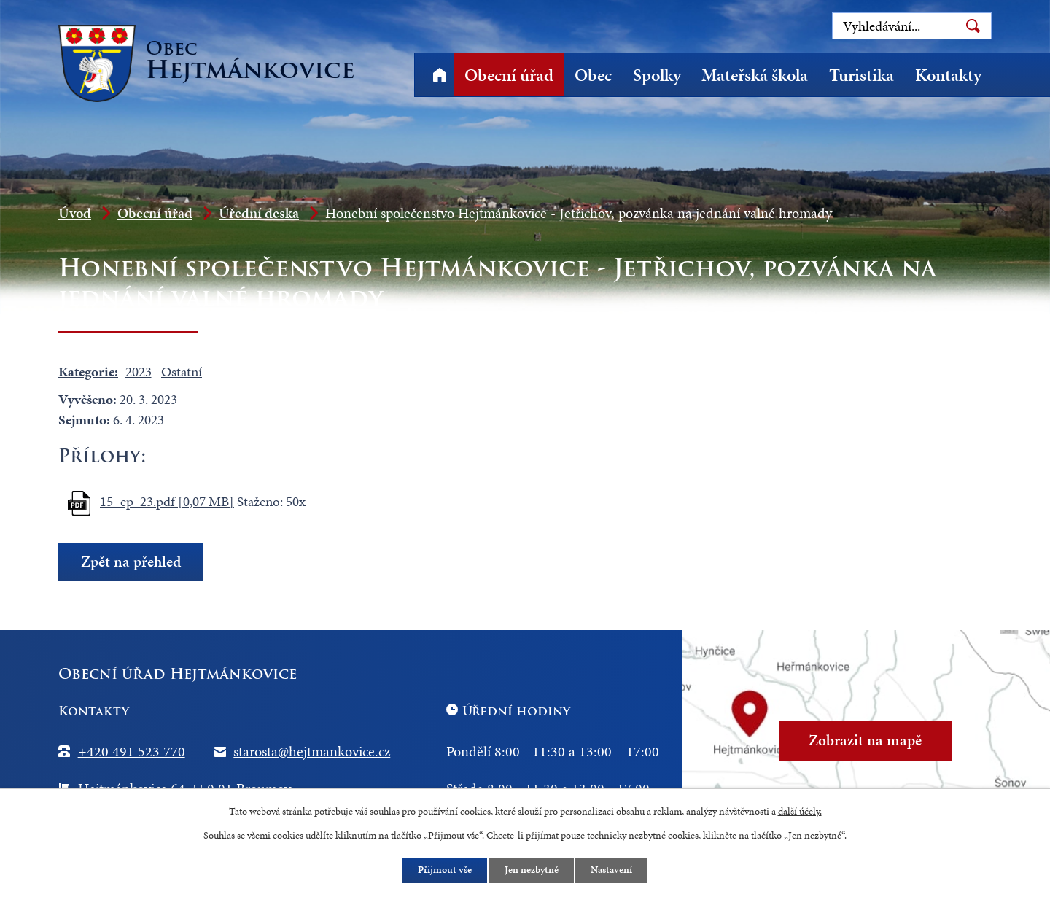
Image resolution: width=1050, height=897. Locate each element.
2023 (138, 371)
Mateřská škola (754, 75)
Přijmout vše (445, 870)
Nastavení (612, 870)
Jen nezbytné (532, 870)
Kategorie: (88, 371)
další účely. (800, 811)
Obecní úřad (508, 75)
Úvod (439, 74)
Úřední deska (259, 213)
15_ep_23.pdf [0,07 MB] (167, 501)
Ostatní (181, 371)
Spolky (657, 75)
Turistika (861, 75)
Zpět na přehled (131, 561)
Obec (593, 75)
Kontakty (948, 75)
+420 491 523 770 (131, 751)
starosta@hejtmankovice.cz (311, 751)
